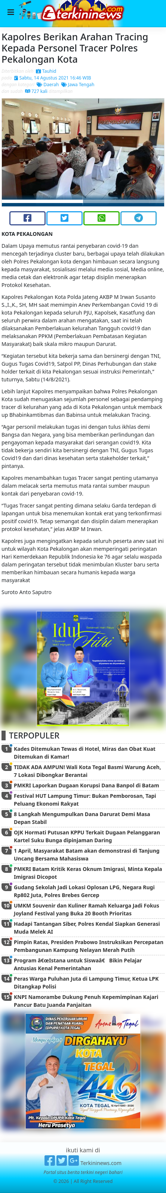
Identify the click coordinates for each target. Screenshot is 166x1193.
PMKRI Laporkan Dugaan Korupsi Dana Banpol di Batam (86, 785)
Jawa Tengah (78, 84)
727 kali (36, 91)
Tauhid (46, 71)
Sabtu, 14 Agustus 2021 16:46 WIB (52, 78)
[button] (14, 152)
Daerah (48, 84)
